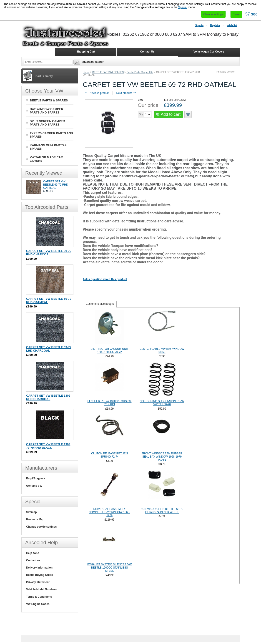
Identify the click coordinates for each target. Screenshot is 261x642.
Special (182, 7)
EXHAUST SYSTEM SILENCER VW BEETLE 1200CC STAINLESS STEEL (109, 567)
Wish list (232, 25)
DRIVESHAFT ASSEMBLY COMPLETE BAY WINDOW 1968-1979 (109, 512)
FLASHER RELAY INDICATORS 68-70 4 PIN (110, 403)
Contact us (33, 560)
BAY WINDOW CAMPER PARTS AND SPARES (46, 110)
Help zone (32, 553)
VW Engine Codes (38, 604)
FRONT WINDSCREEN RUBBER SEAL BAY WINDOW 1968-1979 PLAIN (161, 456)
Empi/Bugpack (35, 478)
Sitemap (31, 512)
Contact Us (147, 51)
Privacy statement (38, 582)
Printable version (225, 71)
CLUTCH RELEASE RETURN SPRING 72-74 (109, 455)
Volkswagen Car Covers (208, 51)
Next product (126, 93)
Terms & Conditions (39, 596)
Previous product (96, 93)
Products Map (35, 519)
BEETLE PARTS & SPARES (108, 72)
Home (86, 72)
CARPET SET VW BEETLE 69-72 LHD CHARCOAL (48, 348)
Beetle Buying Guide (39, 575)
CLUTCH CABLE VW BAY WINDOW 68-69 (162, 350)
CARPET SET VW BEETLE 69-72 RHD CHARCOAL (48, 252)
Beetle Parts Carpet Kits (140, 72)
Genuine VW (34, 485)
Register (215, 25)
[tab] (100, 304)
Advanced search (93, 61)
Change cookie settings (41, 526)
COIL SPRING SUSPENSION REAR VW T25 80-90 (162, 403)
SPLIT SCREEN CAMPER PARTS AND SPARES (47, 122)
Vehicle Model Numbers (41, 589)
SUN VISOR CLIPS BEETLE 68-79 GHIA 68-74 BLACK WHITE (162, 510)
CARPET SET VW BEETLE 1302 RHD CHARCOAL (48, 397)
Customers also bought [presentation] (100, 303)
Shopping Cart (85, 51)
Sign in (199, 25)
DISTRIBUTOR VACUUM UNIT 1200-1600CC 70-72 (109, 350)
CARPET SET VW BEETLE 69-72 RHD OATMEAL (55, 184)
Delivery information (39, 567)
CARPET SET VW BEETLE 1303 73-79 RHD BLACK (48, 446)
